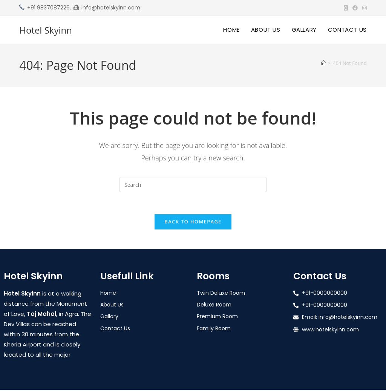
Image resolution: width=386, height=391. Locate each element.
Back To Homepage (192, 222)
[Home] (323, 63)
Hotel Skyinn (45, 30)
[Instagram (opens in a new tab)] (363, 8)
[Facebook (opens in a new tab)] (355, 8)
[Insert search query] (193, 184)
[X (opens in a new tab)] (346, 8)
